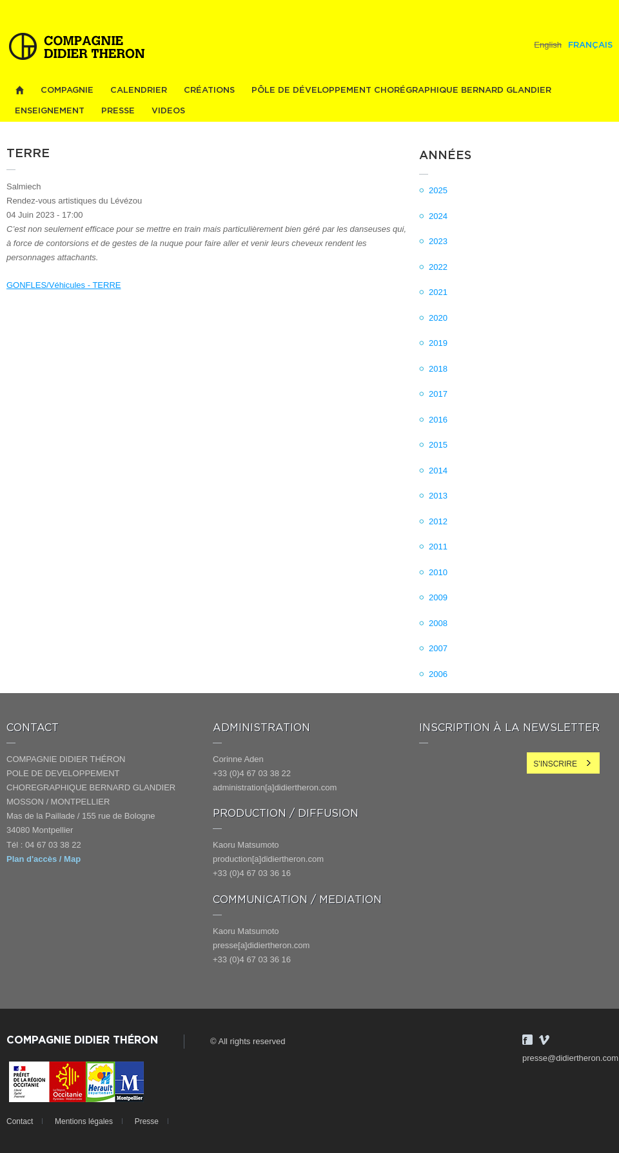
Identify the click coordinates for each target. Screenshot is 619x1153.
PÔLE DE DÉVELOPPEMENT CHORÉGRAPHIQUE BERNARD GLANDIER (401, 90)
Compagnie (67, 90)
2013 (438, 495)
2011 (438, 546)
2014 (438, 470)
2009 (438, 597)
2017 (438, 394)
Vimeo (544, 1039)
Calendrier (138, 90)
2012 (438, 521)
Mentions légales (84, 1121)
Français (590, 45)
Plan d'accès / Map (43, 859)
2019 (438, 343)
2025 (438, 190)
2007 (438, 648)
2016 (438, 419)
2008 (438, 623)
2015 (438, 445)
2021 (438, 292)
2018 (438, 369)
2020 (438, 318)
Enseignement (49, 111)
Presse (118, 111)
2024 (438, 216)
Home (19, 90)
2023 (438, 241)
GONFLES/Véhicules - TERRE (63, 285)
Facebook (527, 1039)
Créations (209, 90)
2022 (438, 267)
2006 (438, 674)
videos (168, 111)
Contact (19, 1121)
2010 (438, 572)
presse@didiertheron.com (570, 1058)
